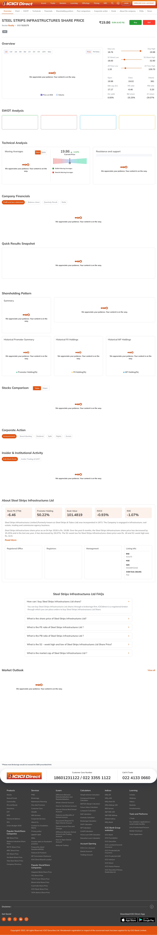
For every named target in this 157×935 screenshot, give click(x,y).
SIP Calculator (85, 828)
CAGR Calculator (86, 831)
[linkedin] (21, 919)
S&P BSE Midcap (111, 815)
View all (151, 670)
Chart (17, 11)
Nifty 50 (108, 795)
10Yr (44, 52)
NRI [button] (105, 3)
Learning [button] (74, 3)
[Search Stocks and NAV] (112, 3)
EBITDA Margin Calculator (90, 804)
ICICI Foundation (111, 838)
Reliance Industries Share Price (16, 842)
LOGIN (126, 3)
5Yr (39, 52)
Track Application (135, 834)
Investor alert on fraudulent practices (41, 843)
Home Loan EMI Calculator (90, 835)
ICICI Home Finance (112, 866)
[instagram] (9, 919)
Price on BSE (48, 95)
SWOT (26, 11)
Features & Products (38, 853)
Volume (61, 95)
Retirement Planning (39, 802)
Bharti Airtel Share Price (40, 882)
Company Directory (14, 864)
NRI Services (35, 815)
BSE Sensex (109, 808)
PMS (33, 795)
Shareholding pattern (64, 11)
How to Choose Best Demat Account (66, 810)
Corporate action (101, 11)
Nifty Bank (109, 822)
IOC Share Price (12, 854)
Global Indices (110, 819)
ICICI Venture (110, 859)
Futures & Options (13, 819)
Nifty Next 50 (110, 802)
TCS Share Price (37, 875)
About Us (34, 822)
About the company (128, 11)
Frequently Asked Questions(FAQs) (37, 848)
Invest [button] (43, 3)
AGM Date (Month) (133, 572)
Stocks (9, 795)
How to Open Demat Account (63, 841)
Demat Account (86, 851)
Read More (10, 540)
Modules (132, 805)
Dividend (40, 436)
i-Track (131, 818)
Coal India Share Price (39, 886)
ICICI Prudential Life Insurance (112, 851)
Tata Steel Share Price (15, 861)
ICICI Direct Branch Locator (41, 859)
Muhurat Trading (62, 845)
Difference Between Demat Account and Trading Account (66, 834)
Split (50, 436)
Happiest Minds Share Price (41, 872)
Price (89, 52)
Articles (132, 795)
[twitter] (15, 919)
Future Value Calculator (89, 807)
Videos (131, 802)
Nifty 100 (108, 798)
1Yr (29, 52)
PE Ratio (96, 52)
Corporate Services (38, 819)
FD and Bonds (12, 805)
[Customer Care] (118, 3)
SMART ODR (36, 835)
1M (16, 52)
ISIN (128, 565)
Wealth (34, 812)
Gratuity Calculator (87, 817)
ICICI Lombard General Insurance (113, 846)
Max (49, 52)
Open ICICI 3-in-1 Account (144, 3)
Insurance (10, 808)
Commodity (11, 802)
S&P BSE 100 (110, 812)
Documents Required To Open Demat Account (65, 822)
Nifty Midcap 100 (111, 805)
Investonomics (134, 808)
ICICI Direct (109, 863)
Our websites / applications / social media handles (139, 823)
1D (6, 52)
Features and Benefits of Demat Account (65, 816)
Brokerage (35, 798)
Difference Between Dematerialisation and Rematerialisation (64, 797)
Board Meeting (26, 436)
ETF (8, 812)
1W (11, 52)
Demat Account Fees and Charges (65, 827)
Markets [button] (63, 3)
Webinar (132, 798)
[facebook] (4, 919)
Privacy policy (36, 831)
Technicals (36, 11)
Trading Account (86, 855)
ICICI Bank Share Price (39, 889)
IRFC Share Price (13, 850)
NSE (128, 561)
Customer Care (37, 808)
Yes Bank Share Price (14, 857)
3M (20, 52)
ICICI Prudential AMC (113, 856)
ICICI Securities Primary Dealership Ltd (113, 871)
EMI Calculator (85, 814)
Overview (7, 11)
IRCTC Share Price (13, 847)
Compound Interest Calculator (87, 799)
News (149, 11)
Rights (58, 436)
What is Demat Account (65, 803)
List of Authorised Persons (139, 827)
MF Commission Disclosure (41, 856)
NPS (8, 815)
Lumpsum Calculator (88, 811)
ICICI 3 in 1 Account (87, 848)
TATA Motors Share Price (40, 892)
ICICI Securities (110, 841)
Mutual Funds (12, 798)
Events (68, 436)
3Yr (34, 52)
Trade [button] (52, 3)
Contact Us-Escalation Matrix (39, 827)
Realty (11, 25)
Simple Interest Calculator (90, 795)
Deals (113, 11)
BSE (127, 554)
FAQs (141, 11)
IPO (8, 822)
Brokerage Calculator (88, 821)
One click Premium (38, 805)
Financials (48, 11)
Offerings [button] (86, 3)
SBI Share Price (12, 838)
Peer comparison (83, 11)
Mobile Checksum (135, 831)
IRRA (33, 838)
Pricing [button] (96, 3)
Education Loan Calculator (90, 838)
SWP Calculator (86, 824)
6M (25, 52)
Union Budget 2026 (14, 826)
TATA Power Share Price (40, 879)
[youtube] (26, 919)
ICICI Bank (109, 835)
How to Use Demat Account (66, 806)
